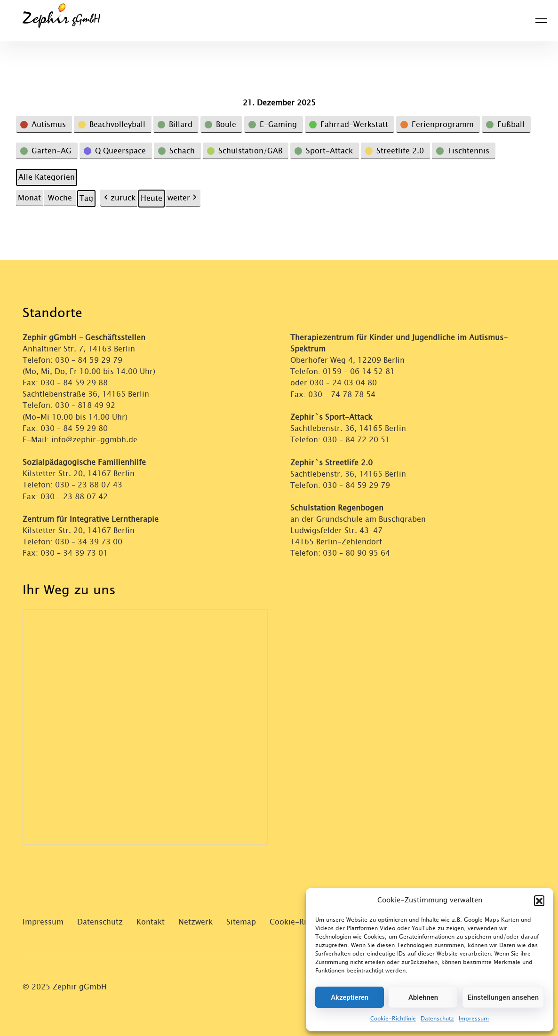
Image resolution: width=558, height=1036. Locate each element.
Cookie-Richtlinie (393, 1018)
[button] (539, 900)
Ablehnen (423, 997)
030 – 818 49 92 (85, 405)
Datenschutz (437, 1018)
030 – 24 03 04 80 (344, 383)
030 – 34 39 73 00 (88, 541)
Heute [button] (151, 198)
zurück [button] (119, 198)
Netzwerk (195, 920)
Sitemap (241, 920)
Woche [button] (60, 198)
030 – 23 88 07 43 (88, 484)
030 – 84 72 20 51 (356, 439)
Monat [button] (29, 198)
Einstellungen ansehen (503, 997)
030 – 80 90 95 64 (356, 552)
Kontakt (150, 920)
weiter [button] (183, 198)
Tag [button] (86, 198)
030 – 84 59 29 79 (88, 360)
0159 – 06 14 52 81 (359, 371)
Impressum (474, 1018)
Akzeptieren (349, 997)
